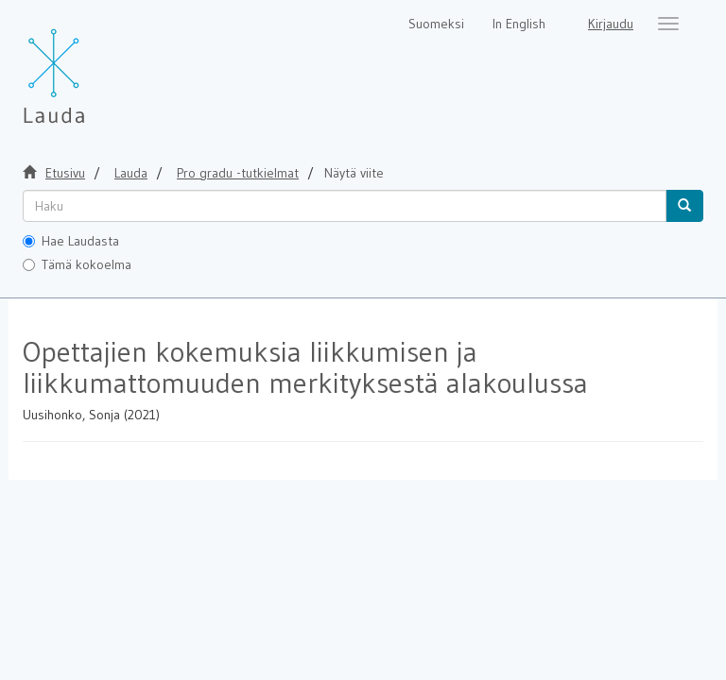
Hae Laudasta (71, 240)
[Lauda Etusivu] (94, 66)
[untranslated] (344, 206)
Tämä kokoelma (77, 264)
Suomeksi (436, 23)
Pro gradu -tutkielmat (238, 172)
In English (519, 23)
